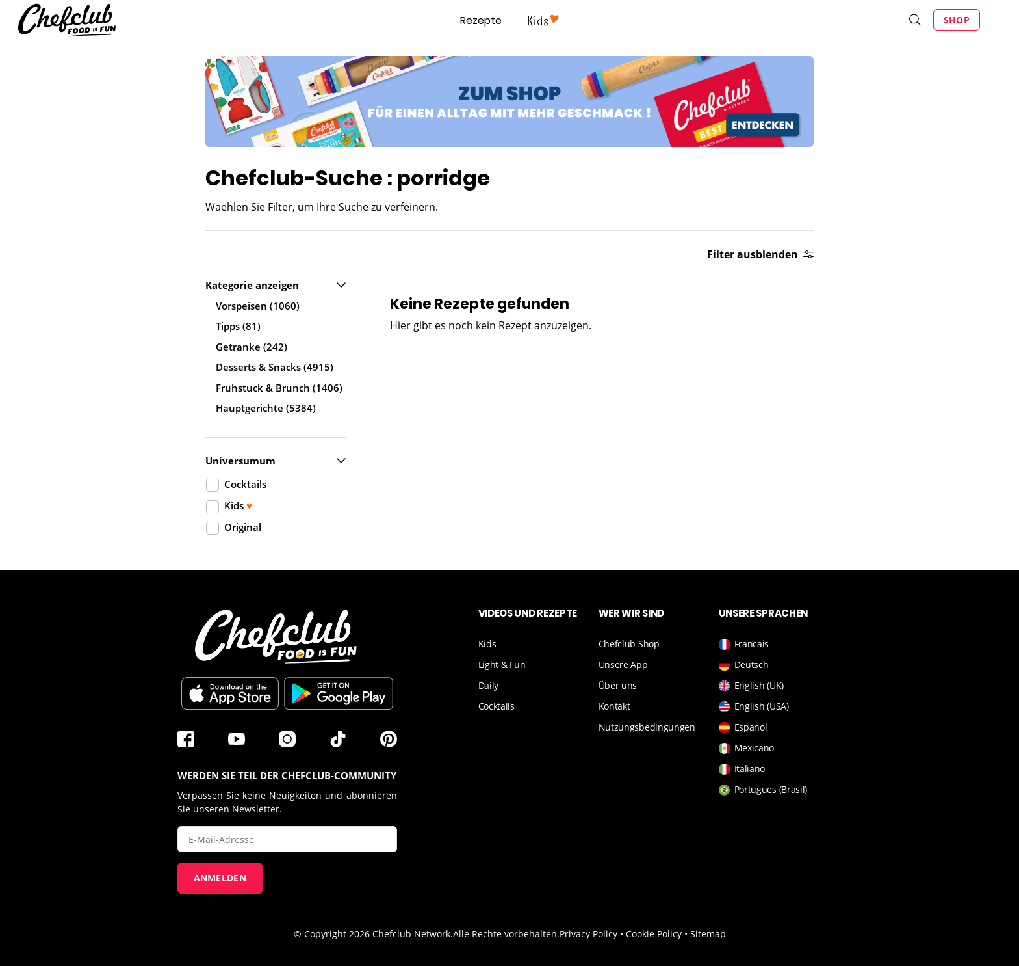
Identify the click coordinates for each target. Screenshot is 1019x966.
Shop (957, 20)
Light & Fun (502, 664)
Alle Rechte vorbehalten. (506, 934)
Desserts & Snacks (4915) (274, 366)
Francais (744, 643)
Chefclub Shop (629, 643)
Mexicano (747, 748)
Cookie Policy (654, 934)
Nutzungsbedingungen (647, 727)
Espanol (743, 727)
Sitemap (708, 934)
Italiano (742, 768)
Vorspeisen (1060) (258, 305)
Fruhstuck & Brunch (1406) (279, 387)
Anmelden (220, 878)
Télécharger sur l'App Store (230, 693)
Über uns (618, 685)
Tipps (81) (238, 325)
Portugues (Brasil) (763, 789)
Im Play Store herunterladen (338, 693)
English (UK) (751, 685)
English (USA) (754, 706)
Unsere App (623, 664)
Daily (488, 685)
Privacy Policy (588, 934)
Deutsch (744, 664)
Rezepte (481, 20)
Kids (487, 643)
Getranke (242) (251, 346)
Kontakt (614, 706)
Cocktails (496, 706)
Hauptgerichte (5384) (266, 407)
